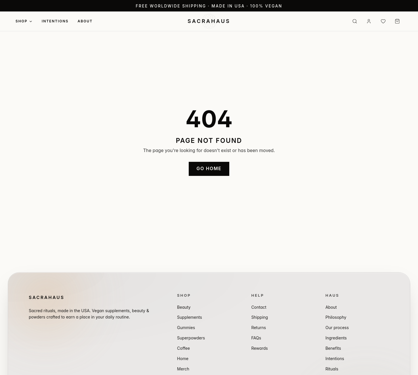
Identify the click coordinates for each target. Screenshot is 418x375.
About (85, 21)
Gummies (186, 327)
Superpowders (191, 337)
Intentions (55, 21)
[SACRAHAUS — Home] (209, 21)
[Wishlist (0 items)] (383, 21)
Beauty (184, 307)
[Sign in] (369, 21)
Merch (183, 368)
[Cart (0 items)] (397, 21)
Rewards (259, 348)
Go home (209, 168)
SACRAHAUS (46, 297)
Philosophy (335, 317)
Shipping (259, 317)
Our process (337, 327)
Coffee (183, 348)
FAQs (256, 337)
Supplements (189, 317)
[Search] (355, 21)
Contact (258, 307)
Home (182, 358)
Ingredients (336, 337)
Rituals (331, 368)
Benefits (333, 348)
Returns (258, 327)
